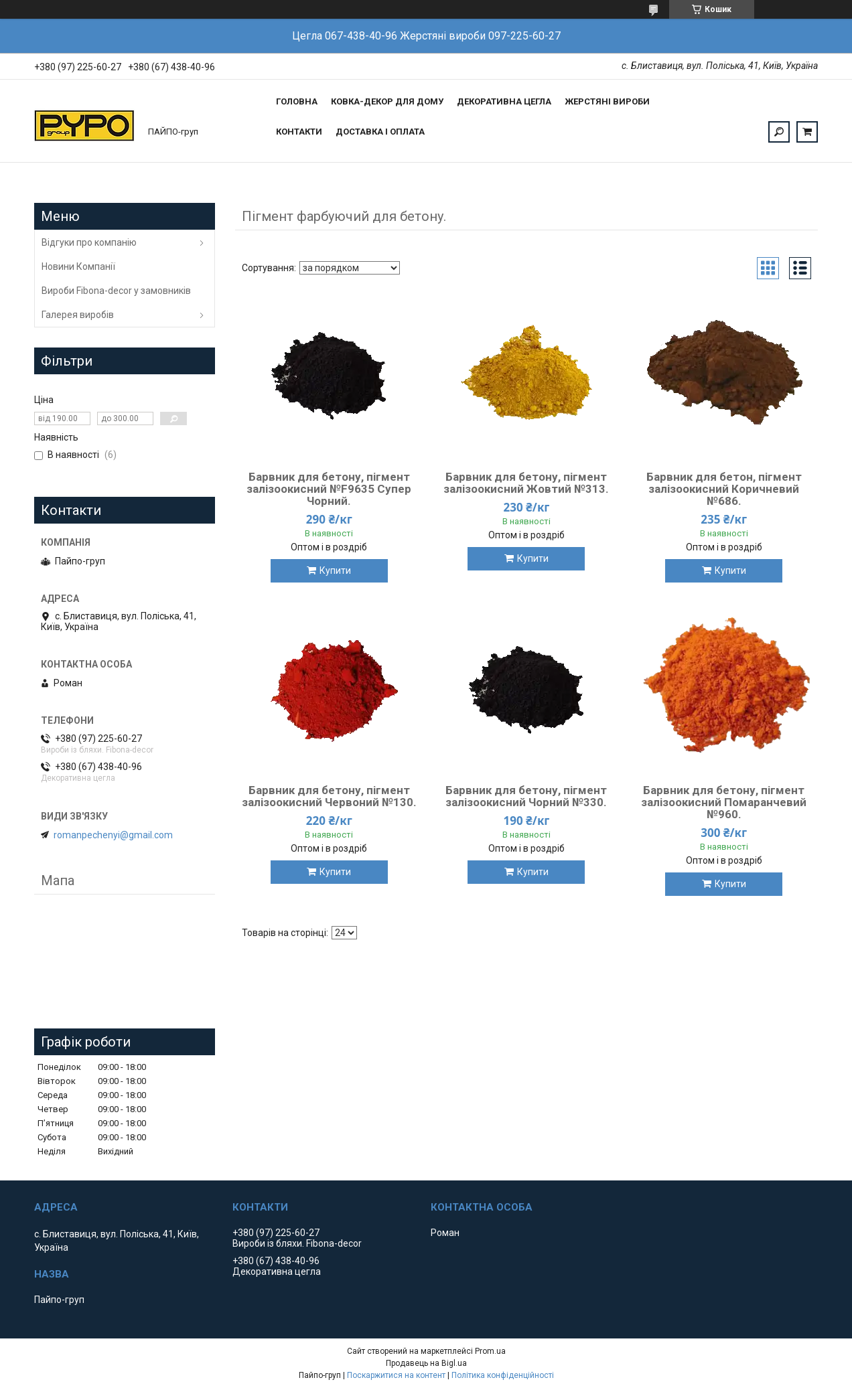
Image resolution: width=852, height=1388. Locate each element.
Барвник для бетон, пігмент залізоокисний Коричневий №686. (724, 489)
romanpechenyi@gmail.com (113, 835)
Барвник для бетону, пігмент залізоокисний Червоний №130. (329, 796)
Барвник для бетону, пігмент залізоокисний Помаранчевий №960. (723, 802)
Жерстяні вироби (607, 101)
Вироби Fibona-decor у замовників (116, 290)
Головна (296, 101)
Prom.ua (490, 1351)
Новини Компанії (78, 266)
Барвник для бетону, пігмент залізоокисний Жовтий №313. (526, 483)
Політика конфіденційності (502, 1375)
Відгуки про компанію (89, 242)
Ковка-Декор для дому (387, 101)
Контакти (299, 132)
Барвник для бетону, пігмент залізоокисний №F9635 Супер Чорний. (328, 489)
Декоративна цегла (504, 101)
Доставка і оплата (380, 132)
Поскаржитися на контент (396, 1375)
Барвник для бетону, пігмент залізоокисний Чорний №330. (526, 796)
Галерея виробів (78, 314)
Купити (335, 570)
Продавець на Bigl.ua (426, 1363)
